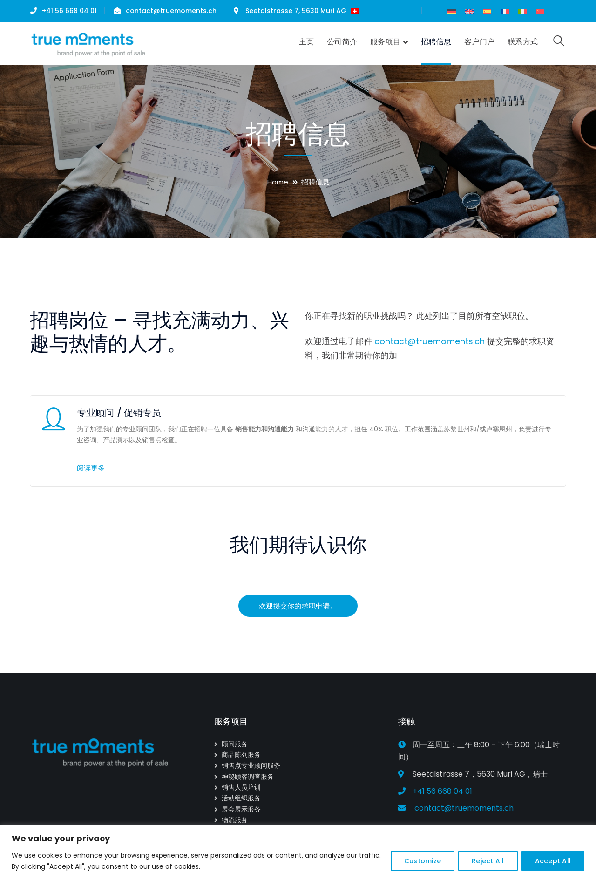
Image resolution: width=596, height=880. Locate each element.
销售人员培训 (241, 787)
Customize (422, 861)
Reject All (488, 861)
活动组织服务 (241, 798)
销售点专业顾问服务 (251, 765)
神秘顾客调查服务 (248, 776)
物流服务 (235, 820)
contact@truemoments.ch (171, 10)
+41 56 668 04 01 (69, 10)
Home (277, 182)
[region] (298, 852)
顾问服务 (235, 744)
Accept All (553, 861)
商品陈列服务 (241, 754)
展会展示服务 (241, 809)
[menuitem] (452, 11)
